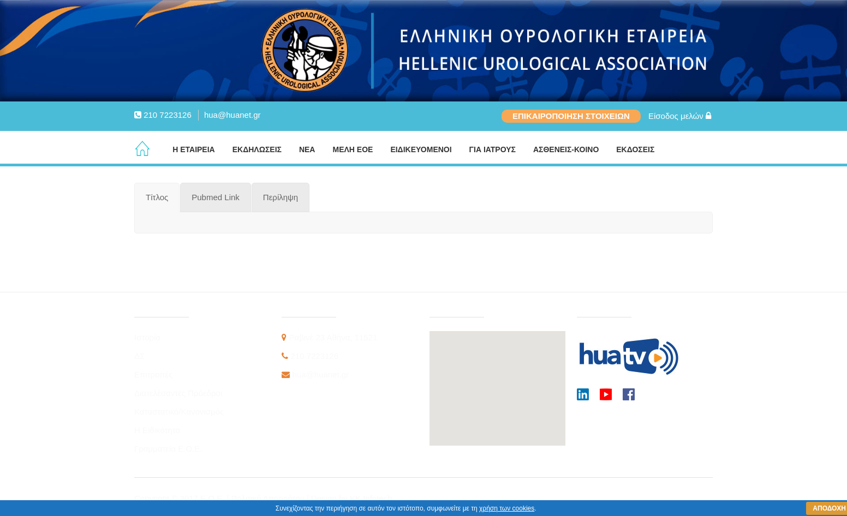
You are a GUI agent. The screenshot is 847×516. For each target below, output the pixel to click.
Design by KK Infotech (351, 498)
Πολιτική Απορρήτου (269, 498)
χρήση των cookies (506, 508)
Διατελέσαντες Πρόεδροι (178, 393)
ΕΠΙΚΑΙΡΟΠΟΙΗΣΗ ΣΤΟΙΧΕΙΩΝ (571, 116)
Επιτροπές (153, 374)
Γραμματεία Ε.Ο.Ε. (168, 448)
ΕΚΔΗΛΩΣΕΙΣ (257, 149)
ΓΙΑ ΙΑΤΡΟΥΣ (492, 149)
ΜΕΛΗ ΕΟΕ (352, 149)
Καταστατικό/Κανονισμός (179, 411)
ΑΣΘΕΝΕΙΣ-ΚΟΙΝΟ (566, 149)
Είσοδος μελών (679, 116)
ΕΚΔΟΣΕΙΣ (635, 149)
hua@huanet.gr (232, 114)
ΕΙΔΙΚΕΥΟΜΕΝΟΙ (420, 149)
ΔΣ (139, 356)
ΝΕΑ (307, 149)
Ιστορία (147, 337)
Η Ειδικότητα (157, 430)
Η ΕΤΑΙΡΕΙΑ (193, 149)
